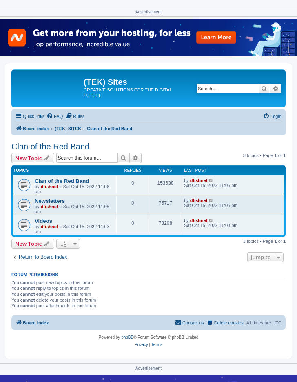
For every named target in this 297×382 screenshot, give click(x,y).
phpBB (127, 337)
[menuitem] (55, 116)
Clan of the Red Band (50, 146)
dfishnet (49, 186)
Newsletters (50, 201)
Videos (43, 221)
